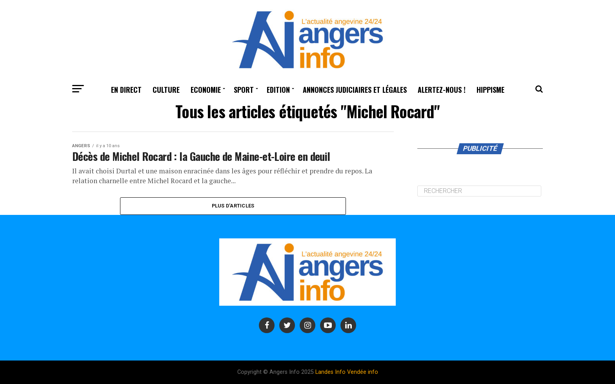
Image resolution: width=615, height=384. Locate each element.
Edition (278, 90)
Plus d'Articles (233, 206)
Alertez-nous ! (442, 90)
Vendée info (362, 372)
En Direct (126, 90)
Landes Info (330, 372)
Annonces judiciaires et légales (355, 90)
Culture (166, 90)
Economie (206, 90)
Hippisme (490, 90)
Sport (244, 90)
